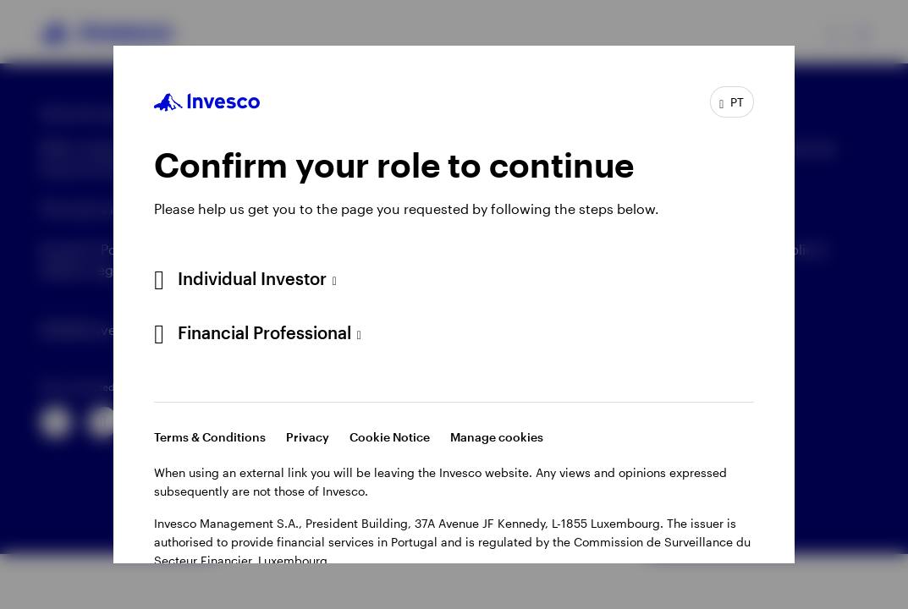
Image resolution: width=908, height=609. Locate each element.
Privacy (307, 437)
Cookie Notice (389, 437)
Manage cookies (496, 437)
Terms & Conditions (210, 437)
